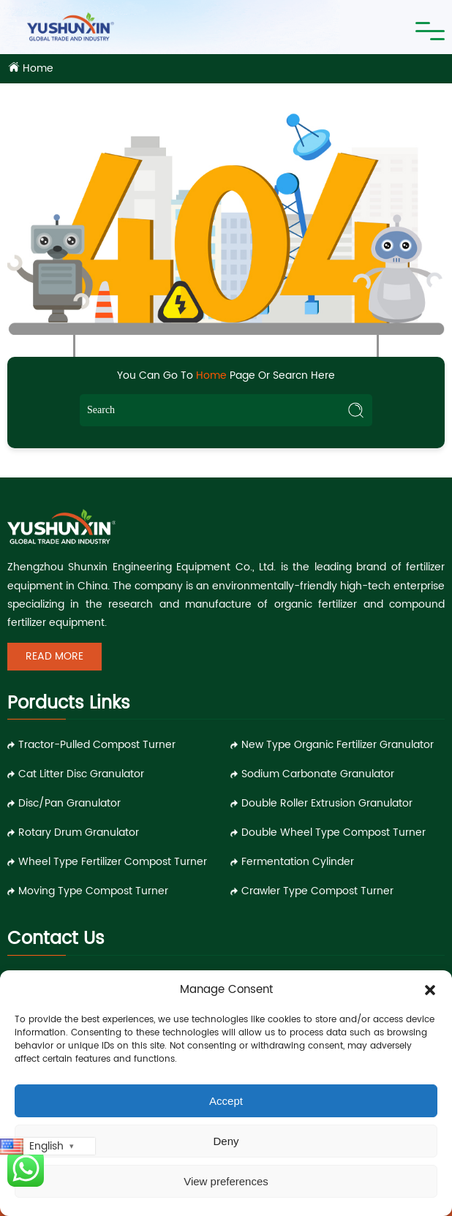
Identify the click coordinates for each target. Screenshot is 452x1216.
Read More (54, 656)
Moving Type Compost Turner (93, 891)
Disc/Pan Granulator (69, 803)
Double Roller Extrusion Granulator (327, 803)
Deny (225, 1141)
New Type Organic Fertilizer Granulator (337, 744)
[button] (430, 990)
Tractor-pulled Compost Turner (97, 744)
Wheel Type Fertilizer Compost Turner (112, 861)
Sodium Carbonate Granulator (317, 774)
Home (38, 68)
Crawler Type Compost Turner (317, 891)
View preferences (226, 1181)
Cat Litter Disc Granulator (81, 774)
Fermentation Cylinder (297, 861)
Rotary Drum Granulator (78, 832)
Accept (226, 1101)
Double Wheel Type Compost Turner (333, 832)
